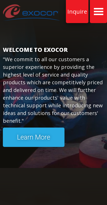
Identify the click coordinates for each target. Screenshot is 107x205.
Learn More (33, 137)
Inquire (77, 11)
